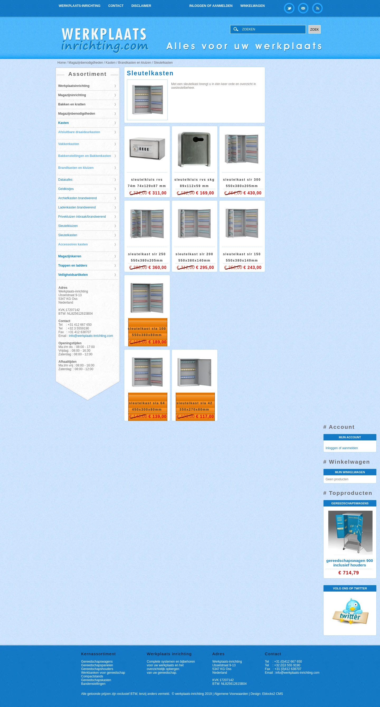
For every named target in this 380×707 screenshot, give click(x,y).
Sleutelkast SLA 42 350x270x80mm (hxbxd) (195, 409)
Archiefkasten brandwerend (77, 198)
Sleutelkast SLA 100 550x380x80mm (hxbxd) (147, 335)
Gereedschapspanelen (97, 665)
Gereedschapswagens (97, 661)
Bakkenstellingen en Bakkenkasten (84, 156)
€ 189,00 (158, 342)
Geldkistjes (66, 189)
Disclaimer (141, 6)
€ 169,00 (205, 193)
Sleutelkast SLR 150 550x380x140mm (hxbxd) (242, 260)
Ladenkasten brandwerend (77, 207)
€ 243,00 (253, 267)
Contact (116, 6)
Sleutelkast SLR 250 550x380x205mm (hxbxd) (147, 260)
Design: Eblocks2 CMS (267, 694)
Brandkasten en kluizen (76, 168)
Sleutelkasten (67, 235)
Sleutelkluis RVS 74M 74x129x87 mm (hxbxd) (147, 186)
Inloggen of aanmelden (211, 6)
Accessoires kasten (73, 244)
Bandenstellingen (93, 684)
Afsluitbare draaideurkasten (79, 132)
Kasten (63, 123)
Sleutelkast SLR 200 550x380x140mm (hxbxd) (194, 260)
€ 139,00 (158, 416)
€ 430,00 (253, 193)
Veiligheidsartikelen (73, 275)
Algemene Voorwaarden (231, 694)
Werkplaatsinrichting (73, 86)
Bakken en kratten (72, 104)
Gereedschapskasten (96, 680)
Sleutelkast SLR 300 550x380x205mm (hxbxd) (242, 186)
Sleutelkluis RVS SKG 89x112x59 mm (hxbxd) (194, 186)
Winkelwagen (252, 6)
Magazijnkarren (69, 256)
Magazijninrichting (72, 95)
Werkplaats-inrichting (80, 6)
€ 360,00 (158, 267)
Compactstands (92, 676)
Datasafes (65, 180)
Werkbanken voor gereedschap (103, 673)
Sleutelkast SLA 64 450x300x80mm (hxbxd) (147, 409)
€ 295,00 (205, 267)
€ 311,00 (158, 193)
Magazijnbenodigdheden (76, 113)
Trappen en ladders (72, 265)
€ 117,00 (205, 416)
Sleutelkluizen (68, 226)
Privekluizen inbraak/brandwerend (82, 216)
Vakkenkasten (68, 144)
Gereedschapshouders (97, 669)
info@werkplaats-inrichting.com (91, 336)
